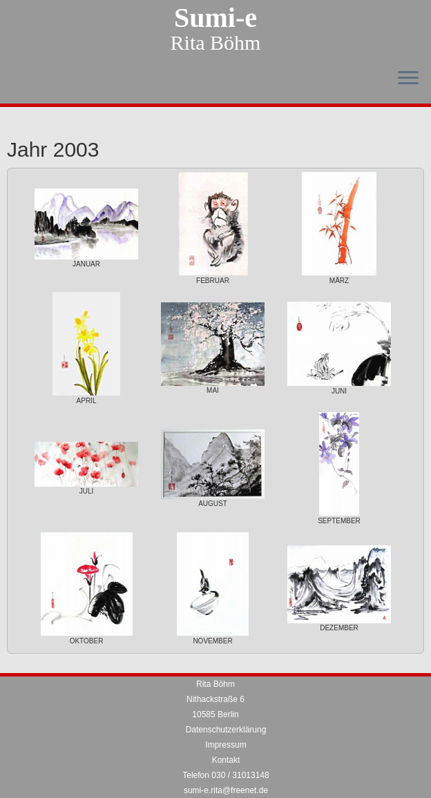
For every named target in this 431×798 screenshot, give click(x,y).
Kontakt (226, 760)
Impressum (225, 745)
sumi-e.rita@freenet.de (226, 790)
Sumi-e (215, 18)
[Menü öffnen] (408, 78)
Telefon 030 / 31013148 (225, 775)
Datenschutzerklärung (226, 729)
